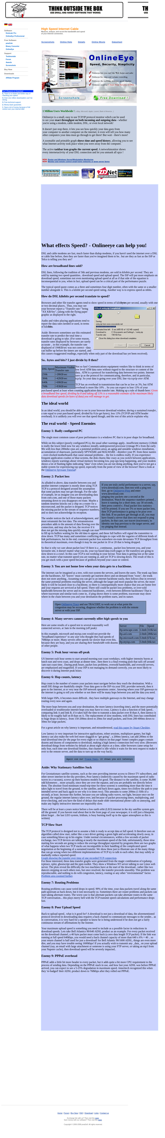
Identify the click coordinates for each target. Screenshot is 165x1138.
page (97, 1118)
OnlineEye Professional (15, 36)
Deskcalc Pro (11, 33)
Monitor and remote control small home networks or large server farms (79, 162)
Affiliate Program (12, 78)
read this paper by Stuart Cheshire (132, 727)
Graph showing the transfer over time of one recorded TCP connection (78, 858)
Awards (9, 62)
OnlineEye (10, 49)
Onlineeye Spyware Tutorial (60, 469)
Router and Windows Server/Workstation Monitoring (70, 160)
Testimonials (11, 56)
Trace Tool (91, 759)
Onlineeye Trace (70, 604)
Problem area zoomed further (56, 876)
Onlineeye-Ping (121, 490)
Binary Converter (12, 46)
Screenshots (11, 65)
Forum (8, 59)
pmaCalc (9, 43)
